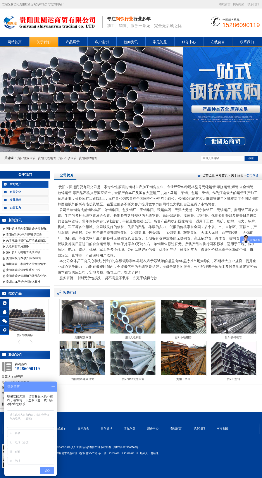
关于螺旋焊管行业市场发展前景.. (26, 240)
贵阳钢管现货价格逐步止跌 (23, 270)
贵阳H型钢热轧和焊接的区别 (24, 234)
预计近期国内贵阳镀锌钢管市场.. (26, 228)
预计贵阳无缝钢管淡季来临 (23, 252)
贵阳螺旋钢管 (26, 158)
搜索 (251, 158)
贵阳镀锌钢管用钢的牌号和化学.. (26, 275)
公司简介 (15, 184)
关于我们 (44, 42)
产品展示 (73, 42)
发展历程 (15, 199)
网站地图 (239, 4)
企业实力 (15, 207)
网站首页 (15, 42)
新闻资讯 (131, 42)
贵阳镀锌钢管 (88, 158)
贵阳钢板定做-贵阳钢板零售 (23, 258)
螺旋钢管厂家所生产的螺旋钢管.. (26, 264)
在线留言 (225, 4)
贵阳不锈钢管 (67, 158)
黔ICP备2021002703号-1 (127, 447)
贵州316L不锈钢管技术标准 (23, 281)
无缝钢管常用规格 (17, 246)
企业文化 (15, 192)
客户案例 (102, 42)
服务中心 (189, 42)
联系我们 (253, 4)
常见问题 (160, 42)
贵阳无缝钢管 (47, 158)
